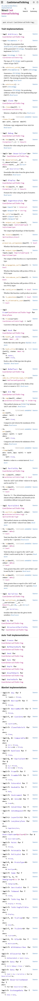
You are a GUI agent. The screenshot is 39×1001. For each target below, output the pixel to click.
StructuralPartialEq (17, 627)
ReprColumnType (21, 253)
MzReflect (13, 369)
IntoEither (16, 807)
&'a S (16, 879)
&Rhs (11, 489)
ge (7, 575)
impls (3, 8)
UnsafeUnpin (13, 673)
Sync (9, 660)
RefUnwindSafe (14, 647)
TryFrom (18, 918)
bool (35, 243)
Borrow (14, 701)
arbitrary (10, 84)
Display (12, 180)
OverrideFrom (9, 834)
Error (22, 165)
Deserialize (19, 153)
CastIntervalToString (18, 2)
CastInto (18, 717)
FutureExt (16, 783)
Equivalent (19, 759)
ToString (15, 899)
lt (7, 529)
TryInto (18, 928)
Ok (15, 605)
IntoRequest (17, 811)
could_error (11, 289)
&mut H (20, 351)
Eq (8, 620)
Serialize (13, 594)
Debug (10, 133)
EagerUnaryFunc (15, 201)
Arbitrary (13, 34)
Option (5, 237)
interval (9, 8)
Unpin (9, 666)
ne (7, 487)
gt (7, 561)
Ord (9, 392)
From (4, 312)
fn (19, 55)
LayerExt (15, 817)
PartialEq (13, 468)
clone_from (7, 119)
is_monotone (11, 297)
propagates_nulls (13, 265)
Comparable (19, 738)
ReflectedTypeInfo (16, 380)
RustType (11, 869)
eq (7, 475)
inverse (9, 235)
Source (3, 16)
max (4, 413)
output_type (11, 250)
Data (12, 962)
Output (10, 211)
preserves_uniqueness (12, 243)
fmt (7, 140)
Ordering (32, 401)
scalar (10, 6)
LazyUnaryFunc (18, 821)
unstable (28, 117)
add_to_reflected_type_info (15, 378)
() (21, 41)
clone (8, 107)
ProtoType (19, 862)
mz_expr (4, 6)
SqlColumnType (20, 225)
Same (13, 873)
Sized (12, 358)
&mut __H (13, 339)
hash (7, 337)
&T (25, 834)
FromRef (15, 775)
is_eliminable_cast (14, 301)
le (7, 544)
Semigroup (7, 879)
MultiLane (11, 943)
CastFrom (11, 724)
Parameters (12, 41)
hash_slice (10, 349)
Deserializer (14, 169)
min (4, 431)
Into (16, 799)
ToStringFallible (20, 907)
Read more (18, 80)
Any (12, 693)
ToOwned (15, 891)
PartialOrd (13, 505)
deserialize (11, 160)
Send (9, 653)
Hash (10, 330)
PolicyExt (16, 854)
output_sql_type (13, 222)
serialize (10, 600)
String (23, 211)
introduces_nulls (13, 277)
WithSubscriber (18, 947)
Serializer (14, 609)
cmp (7, 398)
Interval (23, 207)
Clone (10, 101)
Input (10, 207)
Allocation (15, 954)
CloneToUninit (18, 727)
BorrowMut (16, 709)
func (15, 6)
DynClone (15, 751)
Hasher (18, 337)
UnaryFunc (13, 237)
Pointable (16, 850)
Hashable (15, 787)
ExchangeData (16, 990)
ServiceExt (16, 887)
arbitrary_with (12, 67)
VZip (16, 939)
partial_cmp (11, 512)
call (7, 214)
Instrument (16, 795)
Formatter (7, 142)
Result (23, 142)
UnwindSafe (12, 679)
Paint (14, 842)
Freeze (10, 640)
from (7, 319)
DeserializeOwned (19, 980)
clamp (5, 450)
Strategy (11, 55)
